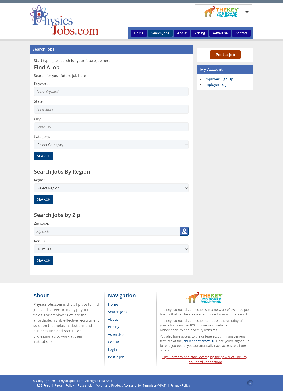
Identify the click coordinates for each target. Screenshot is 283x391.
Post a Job (225, 54)
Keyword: (42, 83)
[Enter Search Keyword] (111, 91)
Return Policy (64, 385)
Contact (241, 33)
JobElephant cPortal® (198, 341)
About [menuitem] (113, 319)
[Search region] (111, 187)
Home (138, 33)
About (182, 33)
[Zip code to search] (107, 231)
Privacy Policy (180, 385)
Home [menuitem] (113, 304)
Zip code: (41, 223)
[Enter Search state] (111, 109)
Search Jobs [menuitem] (117, 311)
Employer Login (216, 84)
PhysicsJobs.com (71, 381)
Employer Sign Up (218, 79)
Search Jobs (160, 33)
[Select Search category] (111, 144)
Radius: (40, 240)
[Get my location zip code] (184, 231)
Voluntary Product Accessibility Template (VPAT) (131, 385)
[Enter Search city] (111, 126)
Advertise (220, 33)
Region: (40, 179)
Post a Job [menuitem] (116, 357)
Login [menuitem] (112, 349)
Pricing (200, 33)
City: (37, 118)
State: (39, 101)
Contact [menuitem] (114, 342)
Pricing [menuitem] (113, 326)
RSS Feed (43, 385)
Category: (42, 136)
